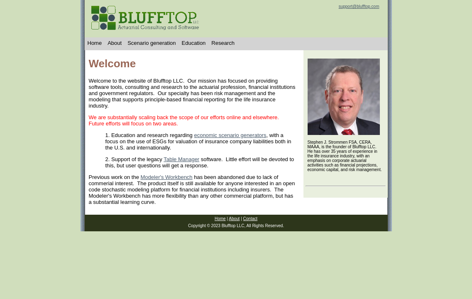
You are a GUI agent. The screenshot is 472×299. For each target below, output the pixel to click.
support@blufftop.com (359, 6)
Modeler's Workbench (167, 177)
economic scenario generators (230, 135)
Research (223, 43)
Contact (250, 218)
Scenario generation (151, 43)
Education (194, 43)
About (115, 43)
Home (95, 43)
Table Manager (181, 159)
